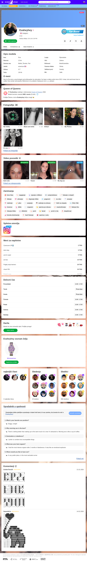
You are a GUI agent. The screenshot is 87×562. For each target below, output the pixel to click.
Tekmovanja (42, 6)
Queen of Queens (36, 92)
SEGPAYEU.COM (49, 554)
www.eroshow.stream (28, 554)
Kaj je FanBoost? (79, 35)
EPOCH (41, 554)
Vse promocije (33, 6)
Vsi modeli (5, 6)
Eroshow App (52, 6)
